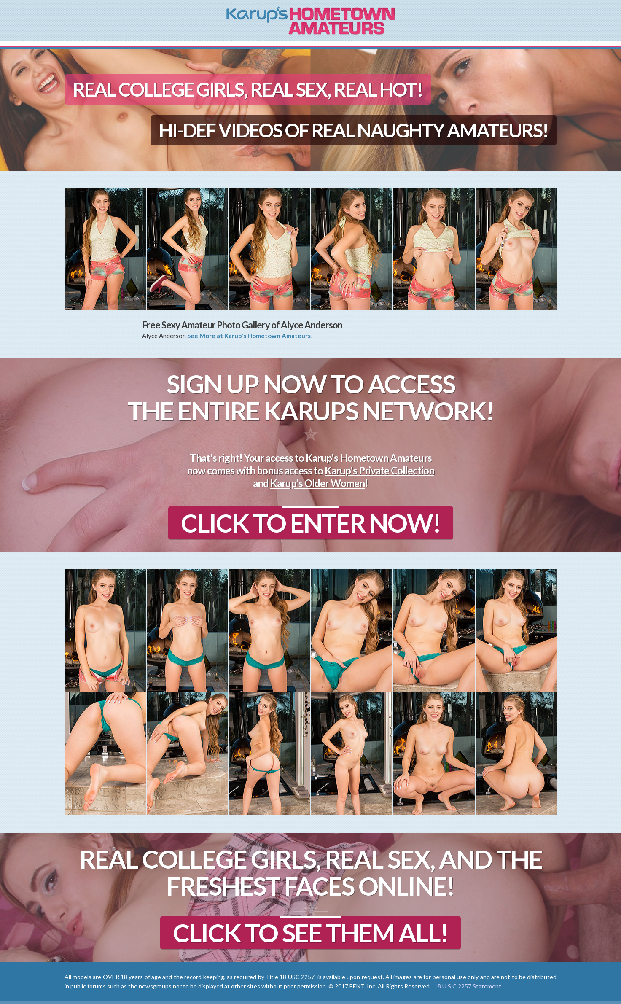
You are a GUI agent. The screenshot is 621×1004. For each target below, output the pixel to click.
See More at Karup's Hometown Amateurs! (250, 335)
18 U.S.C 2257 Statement (467, 986)
